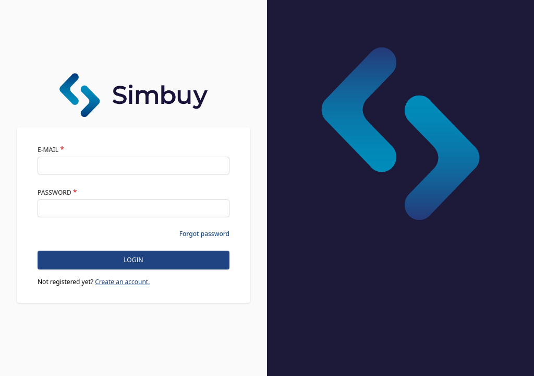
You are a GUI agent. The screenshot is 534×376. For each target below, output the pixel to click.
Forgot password (204, 233)
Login (133, 259)
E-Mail (51, 149)
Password (57, 192)
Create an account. (122, 281)
